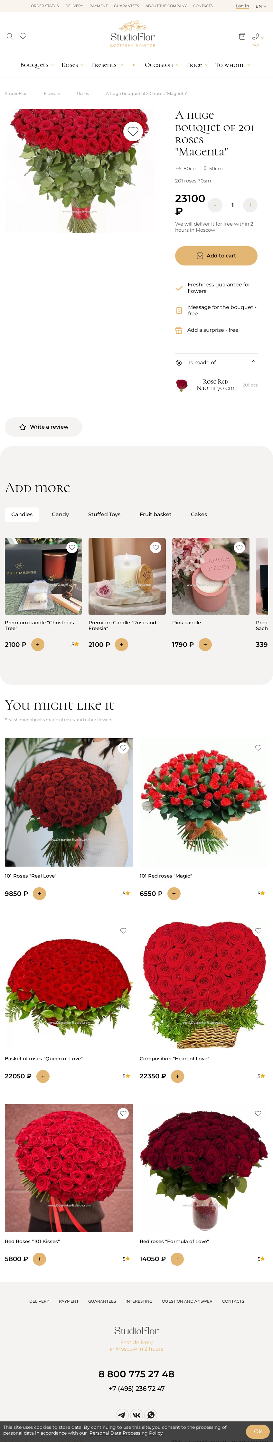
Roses (69, 65)
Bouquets (34, 65)
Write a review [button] (44, 427)
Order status (45, 6)
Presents (103, 65)
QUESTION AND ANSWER (187, 1301)
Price (194, 65)
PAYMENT (69, 1301)
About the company (166, 6)
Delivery (74, 6)
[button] (9, 34)
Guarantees (126, 6)
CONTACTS (233, 1301)
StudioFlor (16, 93)
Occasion (159, 65)
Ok (258, 1431)
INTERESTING (139, 1301)
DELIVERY (39, 1301)
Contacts (203, 6)
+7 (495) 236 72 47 (136, 1388)
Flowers (52, 93)
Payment (98, 6)
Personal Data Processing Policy (126, 1433)
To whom (229, 65)
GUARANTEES (102, 1301)
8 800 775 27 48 (136, 1374)
